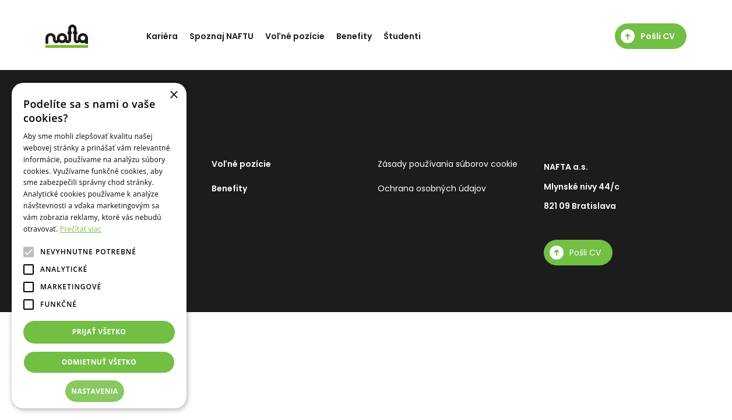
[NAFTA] (66, 36)
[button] (99, 391)
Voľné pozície (295, 36)
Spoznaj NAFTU (221, 36)
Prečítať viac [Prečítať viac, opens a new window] (80, 229)
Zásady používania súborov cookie (448, 164)
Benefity (354, 36)
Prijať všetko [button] (99, 332)
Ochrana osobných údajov (432, 188)
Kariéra (162, 36)
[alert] (99, 245)
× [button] (173, 95)
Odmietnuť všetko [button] (99, 362)
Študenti (402, 36)
